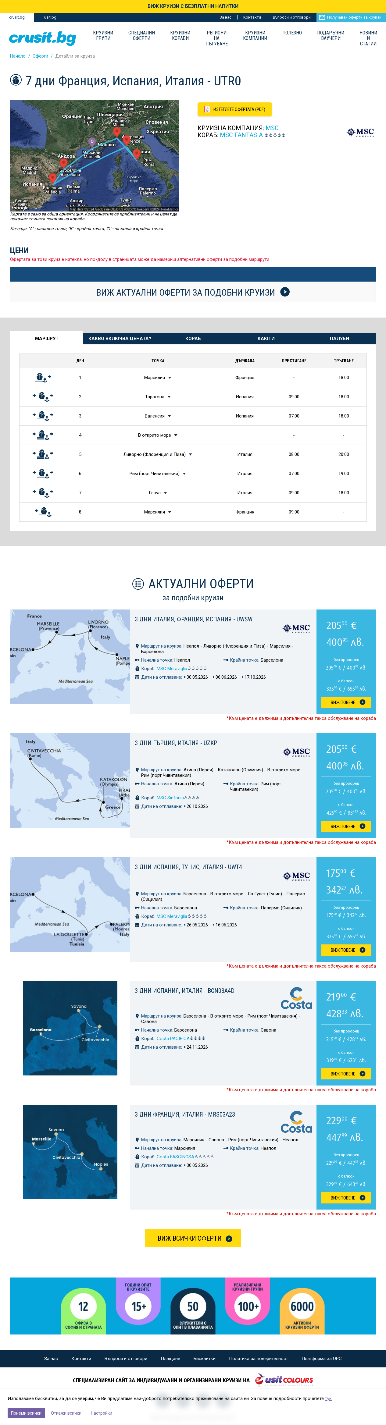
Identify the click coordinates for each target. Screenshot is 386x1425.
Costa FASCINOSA (185, 1157)
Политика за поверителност (258, 1358)
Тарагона (154, 397)
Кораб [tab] (193, 338)
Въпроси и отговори (292, 17)
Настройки (101, 1413)
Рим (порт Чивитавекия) (155, 473)
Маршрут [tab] (47, 338)
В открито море (154, 435)
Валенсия (155, 416)
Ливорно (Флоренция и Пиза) (154, 454)
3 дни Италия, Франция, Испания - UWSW (193, 619)
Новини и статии (368, 38)
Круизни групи (103, 35)
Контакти (252, 17)
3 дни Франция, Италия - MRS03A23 (185, 1114)
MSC (272, 128)
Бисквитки (205, 1358)
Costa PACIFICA (181, 1038)
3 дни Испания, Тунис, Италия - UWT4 (188, 867)
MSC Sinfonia (178, 798)
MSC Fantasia (241, 135)
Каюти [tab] (266, 338)
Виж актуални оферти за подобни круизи (193, 292)
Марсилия (154, 377)
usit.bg (50, 17)
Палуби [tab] (339, 338)
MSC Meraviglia (182, 668)
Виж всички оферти (190, 1238)
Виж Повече (343, 702)
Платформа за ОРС (322, 1358)
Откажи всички (66, 1413)
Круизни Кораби (180, 35)
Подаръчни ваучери (330, 35)
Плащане (170, 1358)
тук (328, 1398)
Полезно (292, 33)
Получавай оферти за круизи (354, 17)
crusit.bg (17, 17)
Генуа (155, 493)
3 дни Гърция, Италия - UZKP (176, 743)
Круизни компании (255, 35)
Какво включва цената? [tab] (119, 338)
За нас (225, 17)
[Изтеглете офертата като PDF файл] (235, 109)
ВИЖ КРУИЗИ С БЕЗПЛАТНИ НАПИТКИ (193, 6)
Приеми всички (26, 1413)
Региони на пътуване (217, 38)
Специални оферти (141, 35)
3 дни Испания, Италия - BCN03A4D (184, 990)
